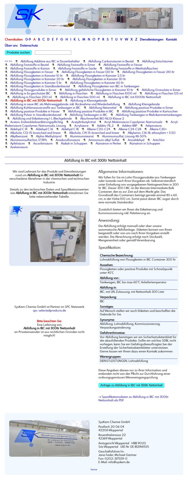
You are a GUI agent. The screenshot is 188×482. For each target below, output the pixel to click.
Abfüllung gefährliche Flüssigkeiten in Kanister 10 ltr (99, 90)
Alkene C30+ (158, 129)
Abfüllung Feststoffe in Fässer (123, 65)
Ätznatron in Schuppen (144, 143)
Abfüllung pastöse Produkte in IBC (90, 111)
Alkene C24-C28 (130, 129)
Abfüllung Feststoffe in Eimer (76, 65)
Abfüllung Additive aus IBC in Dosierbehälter (50, 61)
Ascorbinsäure (43, 143)
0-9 (28, 39)
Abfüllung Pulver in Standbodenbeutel (35, 115)
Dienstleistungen (151, 39)
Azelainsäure (19, 147)
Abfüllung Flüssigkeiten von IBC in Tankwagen (108, 86)
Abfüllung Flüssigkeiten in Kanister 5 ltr (36, 83)
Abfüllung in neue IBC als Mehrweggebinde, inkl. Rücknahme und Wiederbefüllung (65, 104)
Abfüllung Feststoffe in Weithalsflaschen (131, 68)
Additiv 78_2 (105, 125)
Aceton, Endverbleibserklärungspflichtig (36, 122)
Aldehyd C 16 (44, 129)
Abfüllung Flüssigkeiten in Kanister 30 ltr (99, 79)
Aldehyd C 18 (70, 129)
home (94, 469)
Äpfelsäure (17, 143)
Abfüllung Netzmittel (102, 107)
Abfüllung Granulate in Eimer (161, 90)
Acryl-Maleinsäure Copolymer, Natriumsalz (133, 122)
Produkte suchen (18, 52)
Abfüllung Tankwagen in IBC (88, 115)
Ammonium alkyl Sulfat (103, 140)
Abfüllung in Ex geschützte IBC (30, 93)
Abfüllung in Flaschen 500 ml (80, 97)
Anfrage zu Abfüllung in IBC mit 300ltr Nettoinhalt (131, 385)
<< (6, 61)
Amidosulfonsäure (68, 140)
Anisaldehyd (136, 140)
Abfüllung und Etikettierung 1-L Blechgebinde (42, 118)
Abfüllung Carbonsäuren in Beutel (111, 61)
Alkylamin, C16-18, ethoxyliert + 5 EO (152, 133)
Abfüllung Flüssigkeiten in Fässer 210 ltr (148, 72)
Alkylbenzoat (19, 136)
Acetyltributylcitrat (83, 122)
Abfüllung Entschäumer (157, 61)
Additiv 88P (129, 125)
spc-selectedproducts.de (49, 310)
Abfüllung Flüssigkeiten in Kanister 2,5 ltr (98, 75)
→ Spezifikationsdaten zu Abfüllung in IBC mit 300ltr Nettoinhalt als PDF (133, 398)
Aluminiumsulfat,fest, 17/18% (28, 140)
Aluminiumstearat (82, 136)
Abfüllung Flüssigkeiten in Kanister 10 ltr (36, 75)
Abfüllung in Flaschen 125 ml (164, 93)
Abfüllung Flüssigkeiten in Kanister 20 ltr (37, 79)
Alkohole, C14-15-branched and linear (94, 133)
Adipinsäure (154, 125)
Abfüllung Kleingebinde (144, 104)
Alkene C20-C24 (98, 129)
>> (10, 61)
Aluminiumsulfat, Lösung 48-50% (124, 136)
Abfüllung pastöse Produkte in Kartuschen (150, 111)
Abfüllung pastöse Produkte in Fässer (35, 111)
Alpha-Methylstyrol (49, 136)
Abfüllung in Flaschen (73, 93)
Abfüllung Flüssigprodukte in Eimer (33, 90)
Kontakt (171, 39)
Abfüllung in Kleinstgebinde (88, 100)
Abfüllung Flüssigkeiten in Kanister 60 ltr (97, 83)
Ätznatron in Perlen (108, 143)
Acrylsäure (81, 125)
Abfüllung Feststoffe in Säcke (77, 68)
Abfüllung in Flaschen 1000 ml (116, 93)
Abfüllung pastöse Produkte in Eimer (149, 107)
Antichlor (159, 140)
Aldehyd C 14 (18, 129)
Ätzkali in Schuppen (74, 143)
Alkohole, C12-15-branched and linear (35, 133)
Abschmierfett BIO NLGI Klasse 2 (102, 118)
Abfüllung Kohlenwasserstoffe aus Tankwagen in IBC (45, 107)
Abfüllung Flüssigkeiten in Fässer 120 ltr (88, 72)
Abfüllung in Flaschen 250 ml (32, 97)
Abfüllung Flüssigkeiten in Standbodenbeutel (40, 86)
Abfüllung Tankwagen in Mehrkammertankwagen (149, 115)
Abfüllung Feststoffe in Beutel (29, 65)
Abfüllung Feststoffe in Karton (30, 68)
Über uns (11, 45)
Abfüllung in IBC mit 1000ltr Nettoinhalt (134, 97)
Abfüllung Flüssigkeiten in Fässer (31, 72)
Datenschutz (29, 45)
